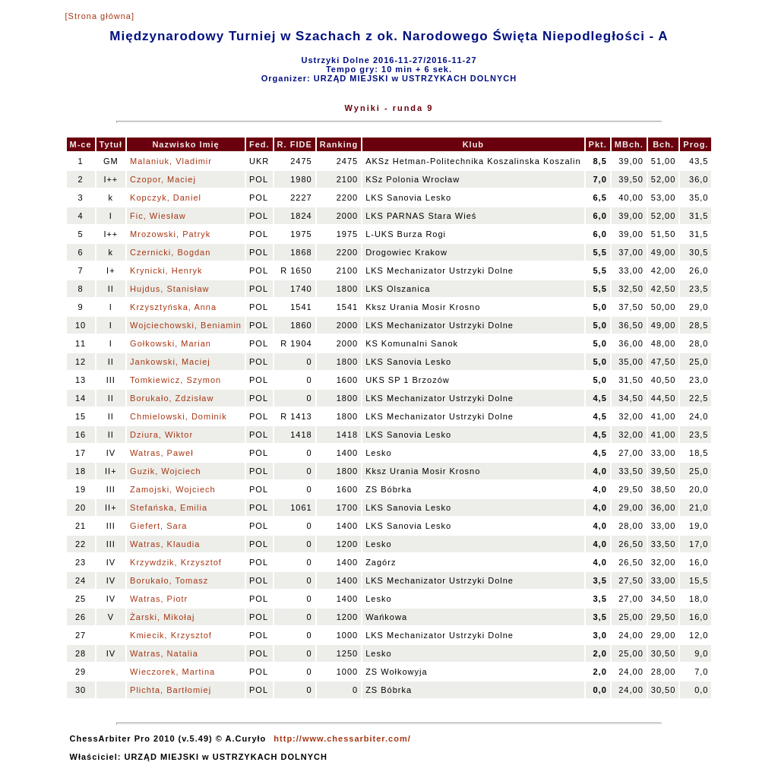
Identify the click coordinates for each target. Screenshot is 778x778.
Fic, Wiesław (158, 215)
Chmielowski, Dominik (178, 416)
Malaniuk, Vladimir (171, 161)
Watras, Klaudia (165, 544)
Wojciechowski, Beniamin (186, 325)
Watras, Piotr (159, 598)
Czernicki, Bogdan (170, 252)
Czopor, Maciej (163, 179)
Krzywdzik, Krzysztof (176, 562)
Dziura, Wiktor (161, 434)
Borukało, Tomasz (169, 580)
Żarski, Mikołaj (162, 616)
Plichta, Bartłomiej (170, 689)
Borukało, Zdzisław (171, 398)
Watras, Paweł (162, 452)
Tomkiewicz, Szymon (175, 379)
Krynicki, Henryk (166, 270)
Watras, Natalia (164, 653)
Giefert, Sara (158, 525)
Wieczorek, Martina (172, 671)
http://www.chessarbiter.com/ (342, 738)
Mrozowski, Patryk (170, 234)
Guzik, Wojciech (165, 471)
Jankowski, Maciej (170, 361)
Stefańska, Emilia (168, 507)
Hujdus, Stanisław (169, 288)
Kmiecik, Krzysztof (171, 635)
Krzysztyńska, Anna (173, 307)
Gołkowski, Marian (170, 343)
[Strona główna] (99, 16)
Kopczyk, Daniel (165, 197)
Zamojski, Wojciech (173, 489)
